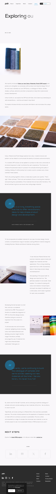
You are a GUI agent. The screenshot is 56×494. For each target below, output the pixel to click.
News (46, 473)
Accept (11, 490)
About (37, 476)
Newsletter (48, 481)
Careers (38, 481)
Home (37, 473)
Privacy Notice (49, 478)
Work (37, 478)
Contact (47, 476)
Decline (20, 490)
